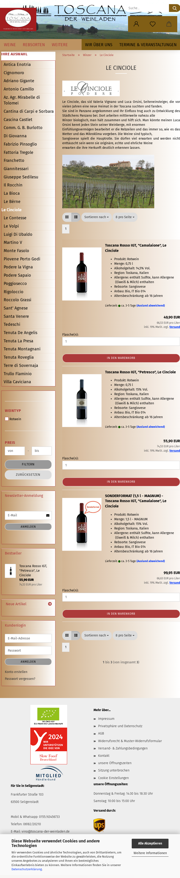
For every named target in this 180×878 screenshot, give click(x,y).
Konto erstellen (16, 672)
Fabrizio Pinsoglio (20, 144)
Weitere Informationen (150, 853)
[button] (136, 24)
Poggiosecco (15, 283)
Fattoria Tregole (18, 152)
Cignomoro (14, 72)
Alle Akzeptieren (150, 843)
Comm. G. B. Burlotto (23, 127)
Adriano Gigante (19, 80)
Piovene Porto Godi (22, 259)
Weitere (60, 44)
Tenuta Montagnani (22, 349)
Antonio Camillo (19, 89)
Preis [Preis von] (10, 442)
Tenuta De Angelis (20, 332)
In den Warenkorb (121, 358)
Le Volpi (11, 226)
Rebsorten (34, 44)
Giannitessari (16, 168)
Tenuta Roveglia (19, 357)
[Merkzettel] (152, 24)
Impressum (106, 719)
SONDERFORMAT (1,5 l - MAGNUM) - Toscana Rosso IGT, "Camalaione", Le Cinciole (135, 501)
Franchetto (14, 160)
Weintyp (13, 410)
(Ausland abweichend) (151, 305)
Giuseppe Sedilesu (21, 177)
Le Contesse (15, 217)
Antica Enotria (17, 64)
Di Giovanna (15, 135)
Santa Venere (16, 316)
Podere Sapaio (17, 275)
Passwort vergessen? (20, 679)
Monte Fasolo (16, 250)
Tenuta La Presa (18, 340)
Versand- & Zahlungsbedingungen (123, 748)
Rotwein (13, 419)
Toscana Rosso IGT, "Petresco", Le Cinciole (140, 372)
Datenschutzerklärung (26, 869)
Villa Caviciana (17, 381)
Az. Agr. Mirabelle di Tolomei (22, 100)
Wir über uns (98, 44)
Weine (10, 44)
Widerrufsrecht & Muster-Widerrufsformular (130, 741)
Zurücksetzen (28, 475)
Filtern (28, 464)
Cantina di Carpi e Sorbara (29, 111)
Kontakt (103, 756)
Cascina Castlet (18, 119)
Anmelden (28, 526)
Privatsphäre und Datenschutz (120, 726)
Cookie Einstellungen (113, 778)
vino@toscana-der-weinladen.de (46, 831)
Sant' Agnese (16, 308)
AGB (101, 733)
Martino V (13, 242)
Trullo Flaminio (18, 373)
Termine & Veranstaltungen (148, 44)
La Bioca (12, 193)
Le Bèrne (12, 201)
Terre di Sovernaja (21, 365)
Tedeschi (12, 324)
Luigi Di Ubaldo (18, 234)
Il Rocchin (13, 185)
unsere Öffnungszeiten (114, 763)
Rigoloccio (13, 291)
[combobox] (96, 217)
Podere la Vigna (18, 267)
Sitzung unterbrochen (113, 770)
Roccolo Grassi (17, 299)
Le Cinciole (11, 209)
